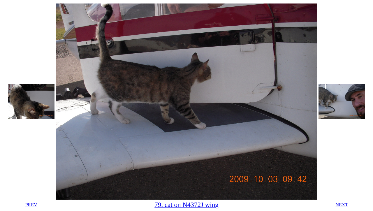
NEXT (342, 204)
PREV (31, 204)
